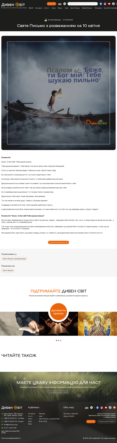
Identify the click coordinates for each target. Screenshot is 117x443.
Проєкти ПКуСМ (68, 416)
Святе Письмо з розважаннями (14, 259)
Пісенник (42, 413)
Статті (47, 8)
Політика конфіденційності (11, 438)
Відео (30, 424)
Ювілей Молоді (87, 8)
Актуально (38, 8)
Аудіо (30, 421)
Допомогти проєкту (58, 312)
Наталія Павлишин (54, 20)
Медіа (60, 8)
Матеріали (98, 8)
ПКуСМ (31, 8)
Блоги (54, 8)
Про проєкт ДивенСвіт (70, 413)
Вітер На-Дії (43, 421)
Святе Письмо (75, 8)
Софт (66, 8)
